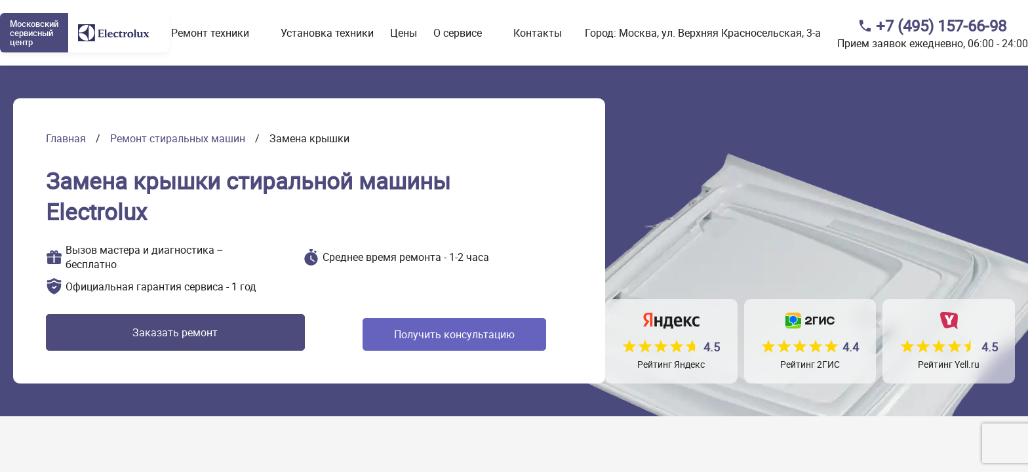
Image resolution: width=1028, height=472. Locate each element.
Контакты (537, 33)
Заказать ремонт (146, 334)
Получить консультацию (404, 334)
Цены (403, 33)
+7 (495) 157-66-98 (941, 25)
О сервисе (457, 33)
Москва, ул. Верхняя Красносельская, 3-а (720, 33)
